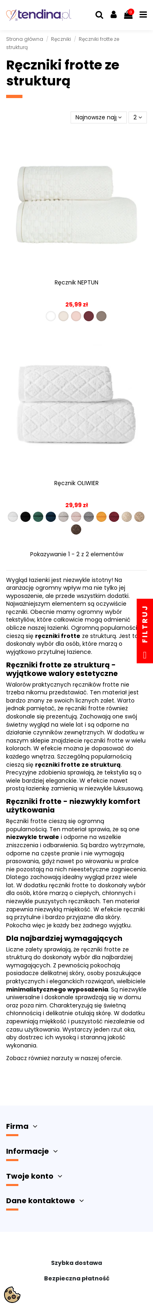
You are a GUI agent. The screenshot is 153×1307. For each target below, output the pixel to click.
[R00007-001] (51, 316)
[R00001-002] (25, 517)
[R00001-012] (76, 529)
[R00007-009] (89, 316)
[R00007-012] (101, 316)
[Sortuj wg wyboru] (98, 117)
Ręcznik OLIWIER (76, 483)
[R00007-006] (76, 316)
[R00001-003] (38, 517)
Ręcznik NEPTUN (76, 282)
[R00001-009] (114, 517)
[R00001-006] (76, 517)
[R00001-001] (13, 517)
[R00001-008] (101, 517)
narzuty (62, 1058)
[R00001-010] (127, 517)
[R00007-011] (63, 316)
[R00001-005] (63, 517)
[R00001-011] (139, 517)
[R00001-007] (89, 517)
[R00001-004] (51, 517)
